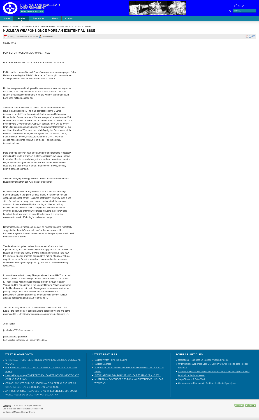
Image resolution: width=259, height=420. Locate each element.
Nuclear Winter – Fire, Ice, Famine (110, 360)
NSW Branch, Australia (32, 11)
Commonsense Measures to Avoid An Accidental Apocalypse (207, 383)
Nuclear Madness (102, 364)
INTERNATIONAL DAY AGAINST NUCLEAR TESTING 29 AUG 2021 (127, 375)
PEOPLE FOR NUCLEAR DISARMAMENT (40, 6)
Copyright (7, 405)
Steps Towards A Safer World (192, 379)
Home (5, 26)
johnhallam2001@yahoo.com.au (18, 330)
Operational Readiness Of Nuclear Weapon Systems (203, 360)
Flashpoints (27, 26)
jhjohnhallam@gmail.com (15, 336)
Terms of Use (12, 412)
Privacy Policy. (28, 412)
